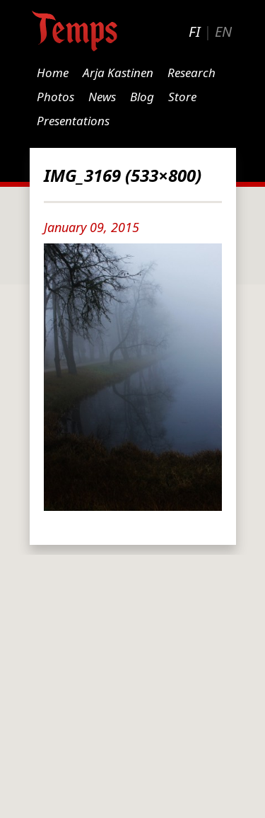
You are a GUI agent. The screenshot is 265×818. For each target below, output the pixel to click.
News (102, 96)
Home (53, 72)
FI (194, 31)
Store (182, 96)
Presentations (73, 121)
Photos (55, 96)
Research (191, 72)
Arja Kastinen (118, 72)
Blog (142, 96)
